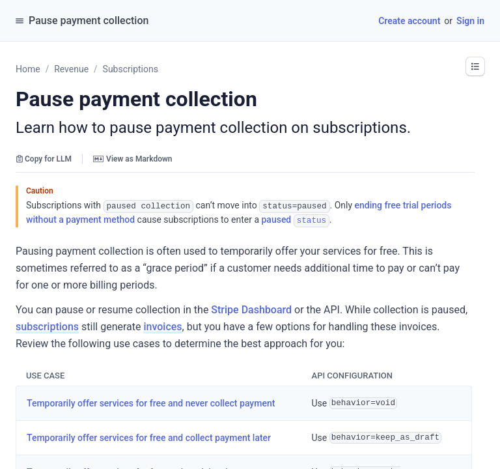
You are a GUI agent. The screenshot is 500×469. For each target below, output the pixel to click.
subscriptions (47, 325)
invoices (162, 325)
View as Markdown (132, 159)
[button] (475, 66)
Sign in (470, 21)
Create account (409, 21)
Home (28, 69)
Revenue (71, 69)
